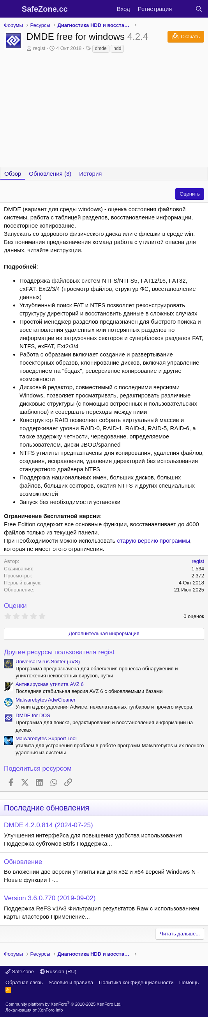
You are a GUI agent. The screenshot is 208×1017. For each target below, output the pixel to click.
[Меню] (11, 9)
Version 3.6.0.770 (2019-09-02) (49, 898)
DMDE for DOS (33, 715)
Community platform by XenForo (63, 1004)
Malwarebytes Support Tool (46, 738)
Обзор (12, 173)
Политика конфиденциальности (136, 982)
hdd (117, 48)
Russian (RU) (58, 971)
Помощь (189, 982)
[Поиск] (198, 9)
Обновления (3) (50, 173)
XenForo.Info (50, 1010)
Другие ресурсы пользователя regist (59, 652)
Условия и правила (70, 982)
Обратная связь (24, 982)
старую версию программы (153, 540)
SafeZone (19, 971)
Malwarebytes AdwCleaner (46, 700)
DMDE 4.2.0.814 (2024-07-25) (48, 825)
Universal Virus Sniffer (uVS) (48, 661)
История (90, 173)
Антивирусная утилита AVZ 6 (50, 684)
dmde (101, 48)
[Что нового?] (183, 9)
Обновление (23, 862)
